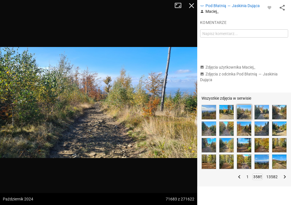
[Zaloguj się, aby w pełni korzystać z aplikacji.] (269, 7)
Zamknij (191, 5)
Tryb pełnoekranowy (180, 5)
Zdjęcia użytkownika (227, 67)
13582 (272, 177)
